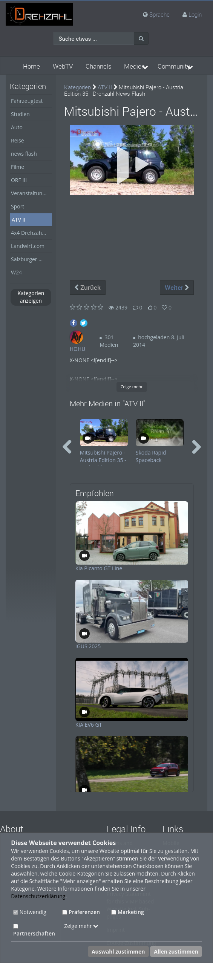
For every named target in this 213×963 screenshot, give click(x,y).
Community (174, 66)
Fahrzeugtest (27, 100)
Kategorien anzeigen (30, 296)
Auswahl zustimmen (118, 951)
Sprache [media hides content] (156, 14)
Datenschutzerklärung (38, 896)
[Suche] (141, 38)
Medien (134, 66)
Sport (17, 206)
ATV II (18, 219)
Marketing (127, 912)
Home (31, 66)
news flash (24, 153)
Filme (17, 166)
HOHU (78, 348)
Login (195, 14)
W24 (16, 272)
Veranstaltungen (31, 193)
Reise (17, 140)
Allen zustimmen (176, 951)
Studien (20, 114)
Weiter (177, 287)
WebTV (63, 66)
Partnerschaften (34, 930)
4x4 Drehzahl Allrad (31, 232)
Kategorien (77, 87)
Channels (99, 66)
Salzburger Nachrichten (31, 259)
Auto (17, 127)
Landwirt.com (27, 246)
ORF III (19, 180)
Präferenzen (81, 912)
